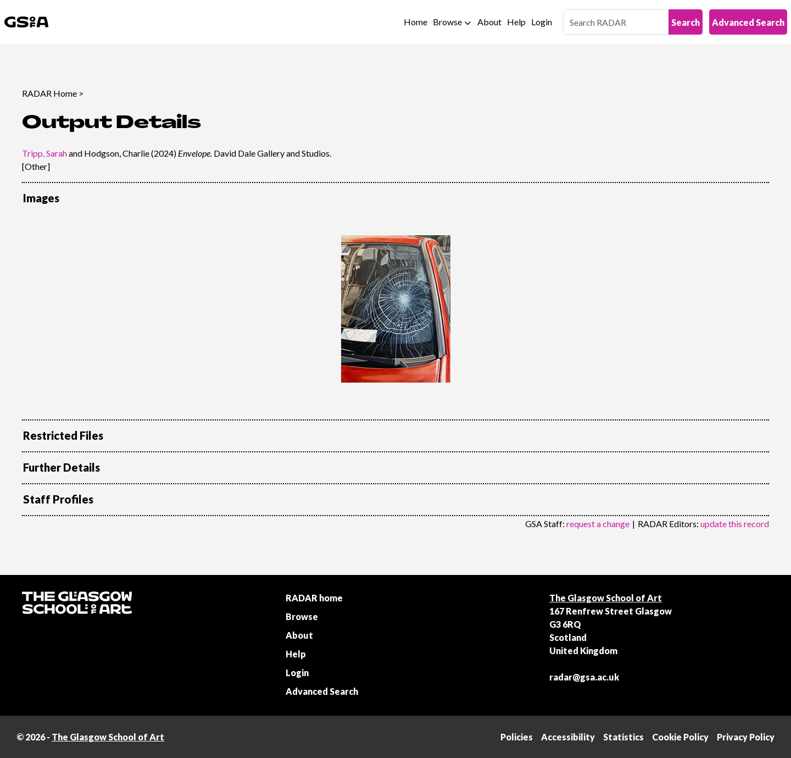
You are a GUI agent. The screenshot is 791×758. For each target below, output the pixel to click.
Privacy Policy (746, 737)
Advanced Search (748, 22)
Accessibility (568, 737)
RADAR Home (49, 93)
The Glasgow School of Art (605, 598)
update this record (734, 523)
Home (415, 21)
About (489, 21)
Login (541, 21)
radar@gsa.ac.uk (584, 677)
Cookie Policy (680, 737)
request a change (598, 523)
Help (516, 21)
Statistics (623, 737)
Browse (447, 21)
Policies (516, 737)
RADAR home (314, 598)
